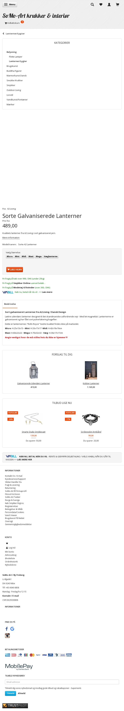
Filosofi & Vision (12, 494)
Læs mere (47, 292)
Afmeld (21, 693)
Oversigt (9, 521)
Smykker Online (21, 283)
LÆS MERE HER (24, 459)
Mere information (11, 237)
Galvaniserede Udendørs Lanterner (33, 383)
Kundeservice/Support (15, 479)
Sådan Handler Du (13, 482)
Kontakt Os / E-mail (13, 476)
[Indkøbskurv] (62, 23)
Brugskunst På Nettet (14, 518)
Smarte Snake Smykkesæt (33, 431)
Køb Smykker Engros (14, 503)
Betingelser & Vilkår (14, 509)
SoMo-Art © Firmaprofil (15, 491)
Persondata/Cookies (14, 512)
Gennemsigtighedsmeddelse (18, 524)
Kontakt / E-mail (10, 595)
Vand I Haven (11, 515)
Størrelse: (13, 252)
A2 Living (11, 208)
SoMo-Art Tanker (12, 497)
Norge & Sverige (12, 500)
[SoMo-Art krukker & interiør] (36, 15)
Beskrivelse (10, 303)
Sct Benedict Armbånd (91, 431)
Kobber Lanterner (91, 383)
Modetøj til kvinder (23, 287)
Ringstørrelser (11, 506)
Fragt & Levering (12, 485)
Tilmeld (10, 693)
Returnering (10, 488)
